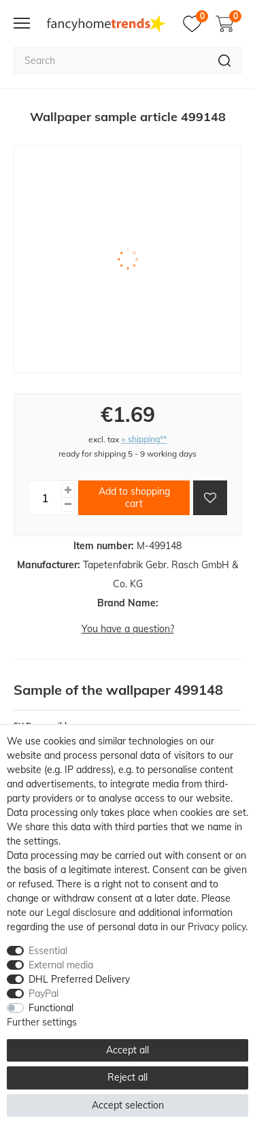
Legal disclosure (81, 912)
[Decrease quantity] (68, 504)
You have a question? (128, 629)
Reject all (127, 1077)
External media (61, 965)
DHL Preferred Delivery (79, 979)
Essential (48, 951)
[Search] (224, 60)
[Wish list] (195, 24)
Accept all (127, 1050)
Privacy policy (216, 927)
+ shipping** (144, 439)
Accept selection (128, 1105)
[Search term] (111, 60)
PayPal (43, 993)
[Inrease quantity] (68, 490)
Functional (51, 1008)
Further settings (42, 1022)
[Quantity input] (45, 497)
